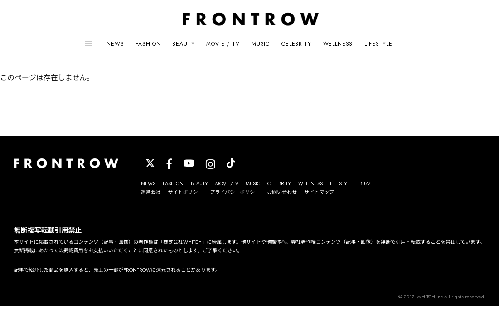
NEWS (115, 44)
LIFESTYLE (378, 44)
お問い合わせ (282, 192)
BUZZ (365, 183)
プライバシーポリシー (235, 192)
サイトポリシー (185, 192)
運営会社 (151, 192)
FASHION (148, 44)
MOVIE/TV (226, 183)
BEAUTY (183, 44)
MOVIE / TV (222, 44)
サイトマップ (319, 192)
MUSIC (261, 44)
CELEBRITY (296, 44)
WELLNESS (338, 44)
